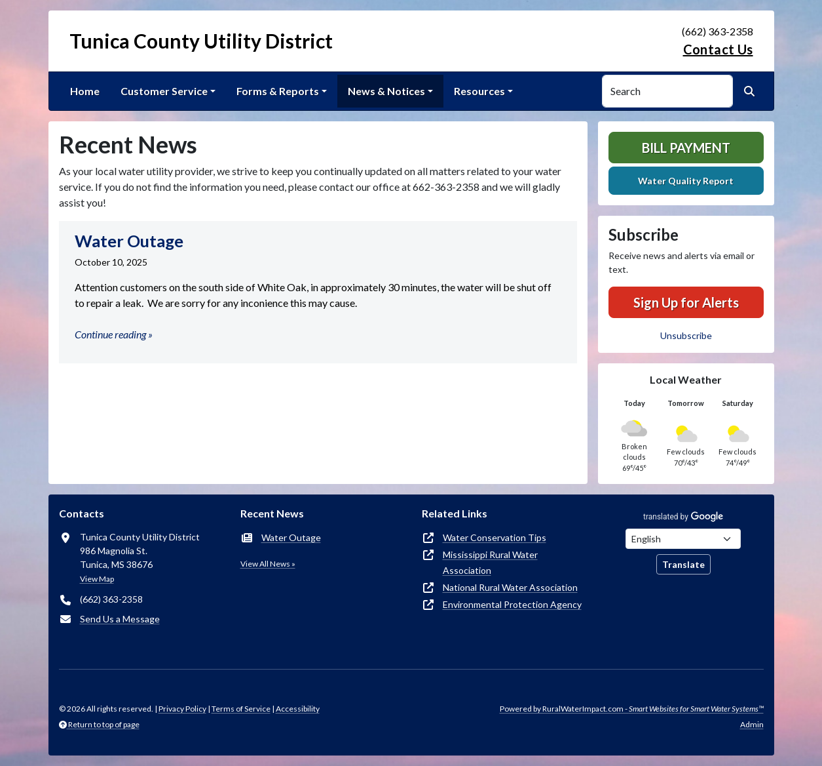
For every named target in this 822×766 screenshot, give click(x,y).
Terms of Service (241, 709)
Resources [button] (479, 91)
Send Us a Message (120, 618)
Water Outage (291, 537)
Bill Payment (686, 147)
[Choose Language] (683, 539)
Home (85, 91)
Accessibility (298, 709)
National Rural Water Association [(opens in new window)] (510, 587)
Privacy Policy (182, 709)
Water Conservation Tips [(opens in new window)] (494, 537)
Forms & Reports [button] (277, 91)
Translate (683, 564)
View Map (97, 579)
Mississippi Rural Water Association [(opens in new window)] (490, 562)
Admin (752, 724)
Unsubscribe (686, 335)
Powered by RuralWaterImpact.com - (632, 709)
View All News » (267, 564)
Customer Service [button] (164, 91)
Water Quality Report (686, 180)
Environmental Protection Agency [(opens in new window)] (512, 604)
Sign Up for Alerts (686, 302)
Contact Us (718, 49)
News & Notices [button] (386, 91)
